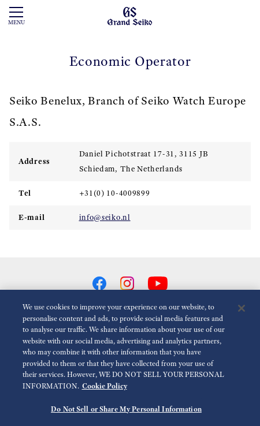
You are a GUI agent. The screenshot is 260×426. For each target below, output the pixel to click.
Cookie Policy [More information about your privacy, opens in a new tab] (104, 389)
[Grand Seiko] (129, 15)
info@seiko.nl (105, 217)
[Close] (241, 311)
